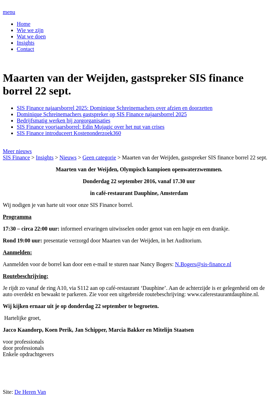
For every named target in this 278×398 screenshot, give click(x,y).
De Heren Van (30, 392)
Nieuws (68, 157)
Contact (25, 49)
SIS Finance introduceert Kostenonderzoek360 (69, 133)
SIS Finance (16, 157)
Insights (26, 43)
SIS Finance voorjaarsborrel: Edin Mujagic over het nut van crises (90, 127)
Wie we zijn (30, 30)
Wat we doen (31, 36)
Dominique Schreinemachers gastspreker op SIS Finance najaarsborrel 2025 (102, 114)
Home (23, 24)
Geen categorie (99, 157)
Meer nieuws (17, 151)
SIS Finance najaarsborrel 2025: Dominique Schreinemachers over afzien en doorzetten (114, 108)
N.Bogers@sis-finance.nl (203, 264)
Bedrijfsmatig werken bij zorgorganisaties (63, 120)
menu (9, 12)
